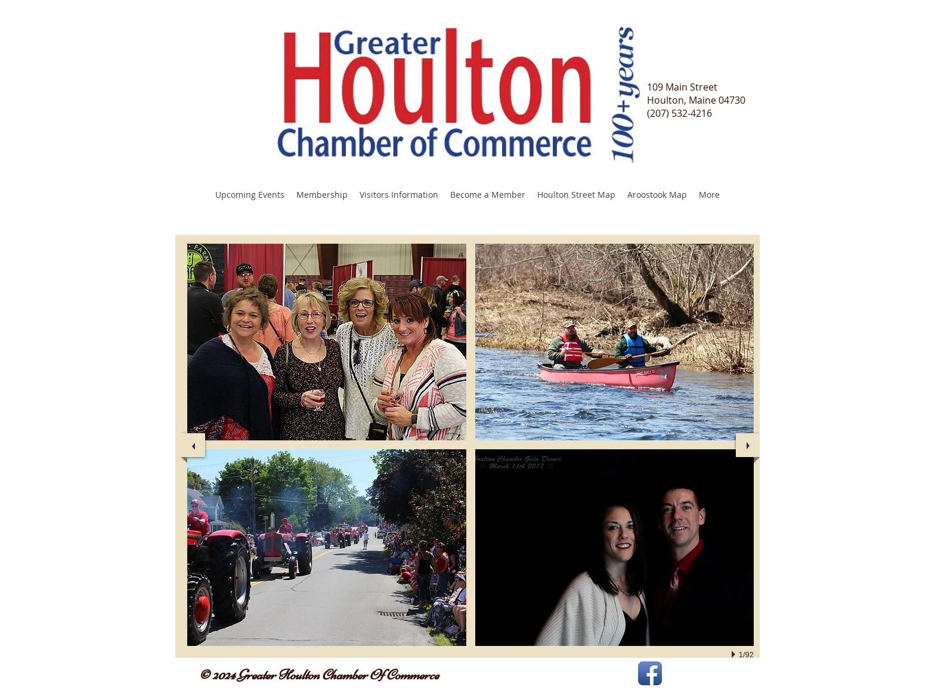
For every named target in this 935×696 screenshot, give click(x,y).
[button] (326, 342)
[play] (735, 654)
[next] (748, 445)
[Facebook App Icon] (650, 673)
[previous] (193, 445)
